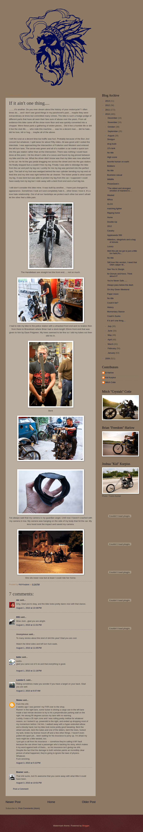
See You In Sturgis (115, 269)
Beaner (19, 772)
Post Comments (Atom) (29, 808)
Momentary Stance (116, 311)
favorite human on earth (118, 161)
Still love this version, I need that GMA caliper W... (122, 263)
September (113, 131)
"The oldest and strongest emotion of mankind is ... (119, 189)
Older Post (89, 802)
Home (51, 802)
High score (112, 157)
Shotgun (111, 139)
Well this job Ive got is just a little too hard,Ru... (122, 252)
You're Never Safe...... (117, 280)
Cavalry (110, 230)
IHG (18, 617)
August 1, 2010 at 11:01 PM (29, 625)
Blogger (85, 825)
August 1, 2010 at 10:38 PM (29, 608)
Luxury (110, 246)
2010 (107, 114)
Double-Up (112, 222)
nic (17, 600)
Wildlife (110, 179)
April (110, 339)
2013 (107, 101)
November (113, 122)
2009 (107, 358)
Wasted (110, 195)
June (110, 331)
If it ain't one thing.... (116, 320)
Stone (19, 700)
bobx (18, 657)
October (112, 127)
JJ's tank (111, 148)
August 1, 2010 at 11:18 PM (29, 670)
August (111, 135)
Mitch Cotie (110, 382)
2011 (107, 110)
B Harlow (109, 372)
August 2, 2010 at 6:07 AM (28, 691)
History (110, 307)
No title (110, 152)
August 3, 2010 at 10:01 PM (29, 783)
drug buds (111, 144)
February (112, 348)
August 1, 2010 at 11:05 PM (29, 648)
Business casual (114, 175)
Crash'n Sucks (114, 316)
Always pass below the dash (120, 285)
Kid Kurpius (110, 377)
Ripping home (113, 213)
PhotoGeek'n (113, 184)
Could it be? (112, 303)
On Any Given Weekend (118, 289)
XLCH (110, 204)
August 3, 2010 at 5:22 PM (28, 763)
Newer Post (13, 802)
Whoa (110, 199)
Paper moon (112, 294)
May (110, 335)
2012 (107, 105)
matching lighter (114, 208)
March (111, 344)
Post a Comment (20, 789)
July (110, 326)
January (112, 353)
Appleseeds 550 (114, 235)
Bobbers (111, 166)
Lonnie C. (21, 680)
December (113, 118)
